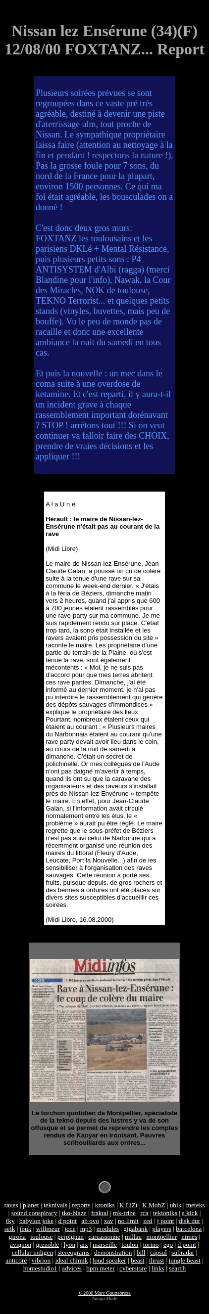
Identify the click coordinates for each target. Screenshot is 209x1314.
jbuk (26, 1228)
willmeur (48, 1228)
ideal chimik (71, 1260)
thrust (156, 1260)
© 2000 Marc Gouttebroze (104, 1293)
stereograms (73, 1252)
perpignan (70, 1236)
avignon (20, 1244)
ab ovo (90, 1220)
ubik (176, 1205)
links (158, 1268)
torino (151, 1244)
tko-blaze (74, 1213)
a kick (190, 1213)
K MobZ (153, 1205)
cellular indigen (32, 1252)
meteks (195, 1205)
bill (141, 1252)
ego (168, 1244)
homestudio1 (40, 1268)
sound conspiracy (34, 1213)
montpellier (162, 1236)
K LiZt (128, 1205)
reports (81, 1205)
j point (165, 1220)
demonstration (113, 1252)
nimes (189, 1236)
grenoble (47, 1244)
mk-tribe (124, 1213)
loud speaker (109, 1260)
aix (84, 1244)
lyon (69, 1244)
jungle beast (185, 1260)
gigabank (135, 1228)
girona (17, 1236)
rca (144, 1213)
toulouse (41, 1236)
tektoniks (165, 1213)
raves (11, 1205)
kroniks (105, 1205)
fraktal (99, 1213)
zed (148, 1220)
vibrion (41, 1260)
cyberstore (133, 1268)
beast (137, 1260)
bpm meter (100, 1268)
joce (69, 1228)
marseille (105, 1244)
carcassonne (104, 1236)
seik (9, 1228)
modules (108, 1228)
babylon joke (36, 1220)
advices (72, 1268)
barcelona (189, 1228)
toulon (129, 1244)
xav (108, 1220)
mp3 (86, 1228)
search (177, 1268)
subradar (182, 1252)
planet (31, 1205)
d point (67, 1220)
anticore (16, 1260)
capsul (158, 1252)
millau (133, 1236)
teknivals (55, 1205)
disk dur (189, 1220)
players (162, 1228)
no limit (128, 1220)
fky (10, 1220)
